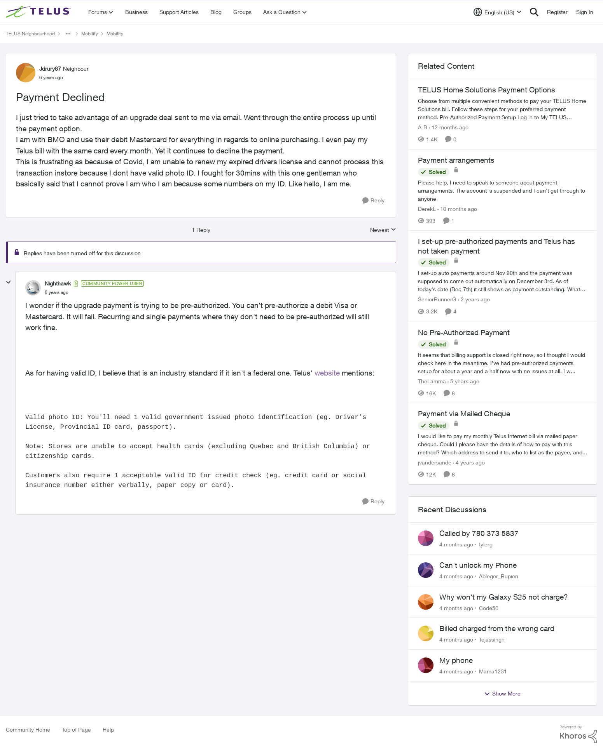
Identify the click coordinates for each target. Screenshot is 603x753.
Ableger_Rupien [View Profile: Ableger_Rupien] (498, 576)
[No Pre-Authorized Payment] (502, 362)
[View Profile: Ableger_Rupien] (425, 570)
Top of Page (76, 729)
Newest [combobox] (383, 230)
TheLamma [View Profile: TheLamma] (432, 380)
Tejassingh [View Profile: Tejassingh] (492, 639)
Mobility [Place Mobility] (89, 34)
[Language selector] (497, 12)
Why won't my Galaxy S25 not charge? (503, 597)
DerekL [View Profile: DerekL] (427, 208)
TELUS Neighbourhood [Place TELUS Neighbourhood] (30, 34)
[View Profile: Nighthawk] (33, 288)
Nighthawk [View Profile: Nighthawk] (58, 283)
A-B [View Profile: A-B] (422, 127)
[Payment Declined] (56, 292)
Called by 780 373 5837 (479, 533)
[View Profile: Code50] (425, 602)
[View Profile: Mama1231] (425, 665)
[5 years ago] (463, 381)
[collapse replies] (8, 282)
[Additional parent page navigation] (68, 33)
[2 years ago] (474, 300)
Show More (502, 693)
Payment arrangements (456, 160)
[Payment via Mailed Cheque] (502, 444)
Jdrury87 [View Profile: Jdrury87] (50, 68)
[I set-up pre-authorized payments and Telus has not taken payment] (502, 281)
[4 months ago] (456, 544)
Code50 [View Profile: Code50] (488, 607)
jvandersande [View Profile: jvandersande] (434, 462)
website (327, 373)
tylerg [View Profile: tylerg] (486, 544)
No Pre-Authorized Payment (464, 332)
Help (108, 729)
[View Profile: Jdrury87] (25, 72)
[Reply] (373, 200)
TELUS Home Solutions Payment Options (486, 89)
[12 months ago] (448, 127)
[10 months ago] (457, 208)
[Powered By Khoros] (578, 734)
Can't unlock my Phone (478, 565)
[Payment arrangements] (502, 190)
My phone (456, 660)
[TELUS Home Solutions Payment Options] (502, 109)
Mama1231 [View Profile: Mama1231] (493, 671)
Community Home (28, 729)
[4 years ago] (469, 462)
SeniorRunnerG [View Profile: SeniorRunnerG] (437, 299)
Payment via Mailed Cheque (464, 413)
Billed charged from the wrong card (496, 628)
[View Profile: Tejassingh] (425, 633)
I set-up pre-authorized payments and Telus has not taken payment (496, 246)
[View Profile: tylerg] (425, 538)
